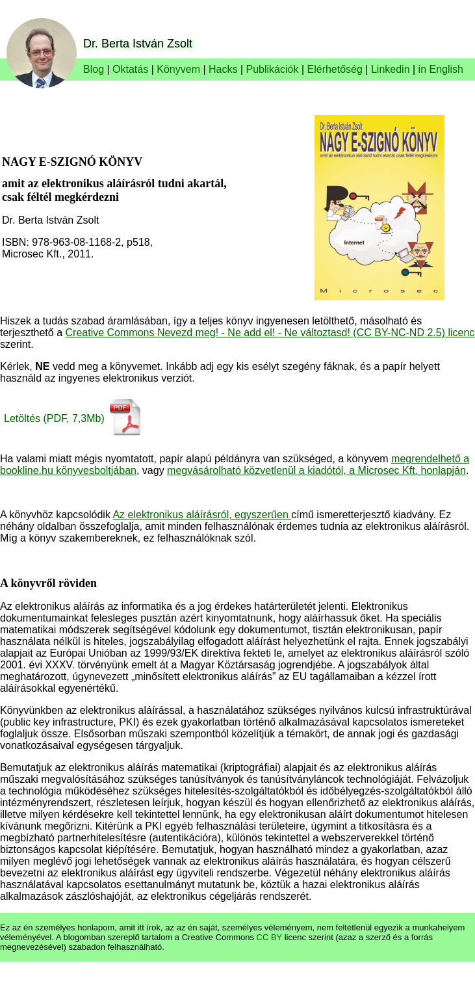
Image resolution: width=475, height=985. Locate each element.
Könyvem (178, 69)
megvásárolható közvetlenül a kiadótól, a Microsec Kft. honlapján (316, 470)
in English (440, 69)
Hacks (223, 69)
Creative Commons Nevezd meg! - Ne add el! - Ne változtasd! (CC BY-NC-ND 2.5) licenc (270, 332)
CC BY (270, 937)
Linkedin (390, 69)
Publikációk (272, 69)
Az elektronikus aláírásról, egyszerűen (201, 514)
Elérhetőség (335, 69)
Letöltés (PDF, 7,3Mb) (54, 418)
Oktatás (130, 69)
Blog (93, 69)
